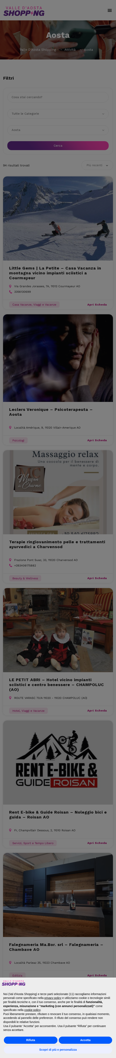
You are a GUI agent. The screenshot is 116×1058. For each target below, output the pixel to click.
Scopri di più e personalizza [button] (58, 1049)
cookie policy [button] (32, 1010)
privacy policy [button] (52, 998)
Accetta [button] (85, 1040)
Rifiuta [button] (30, 1040)
